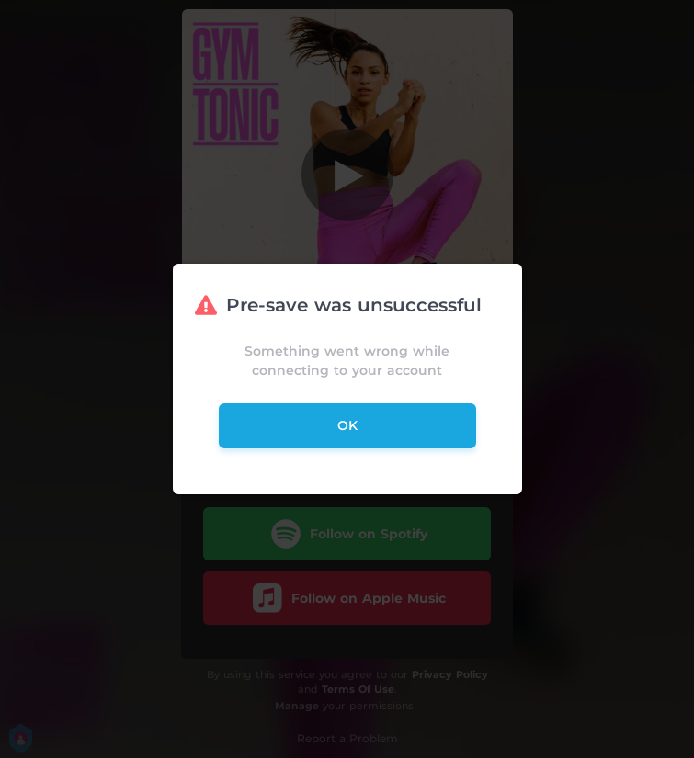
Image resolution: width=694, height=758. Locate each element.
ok (347, 425)
